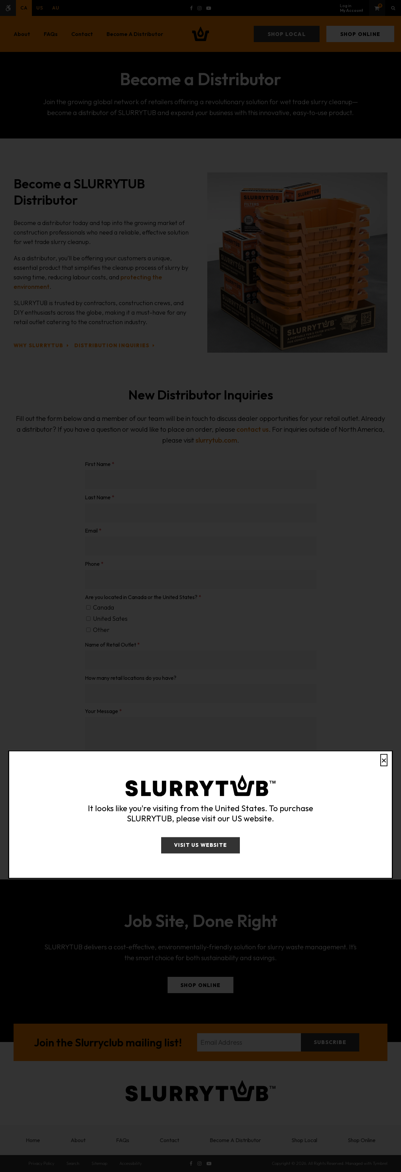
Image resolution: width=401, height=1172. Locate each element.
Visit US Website (200, 845)
